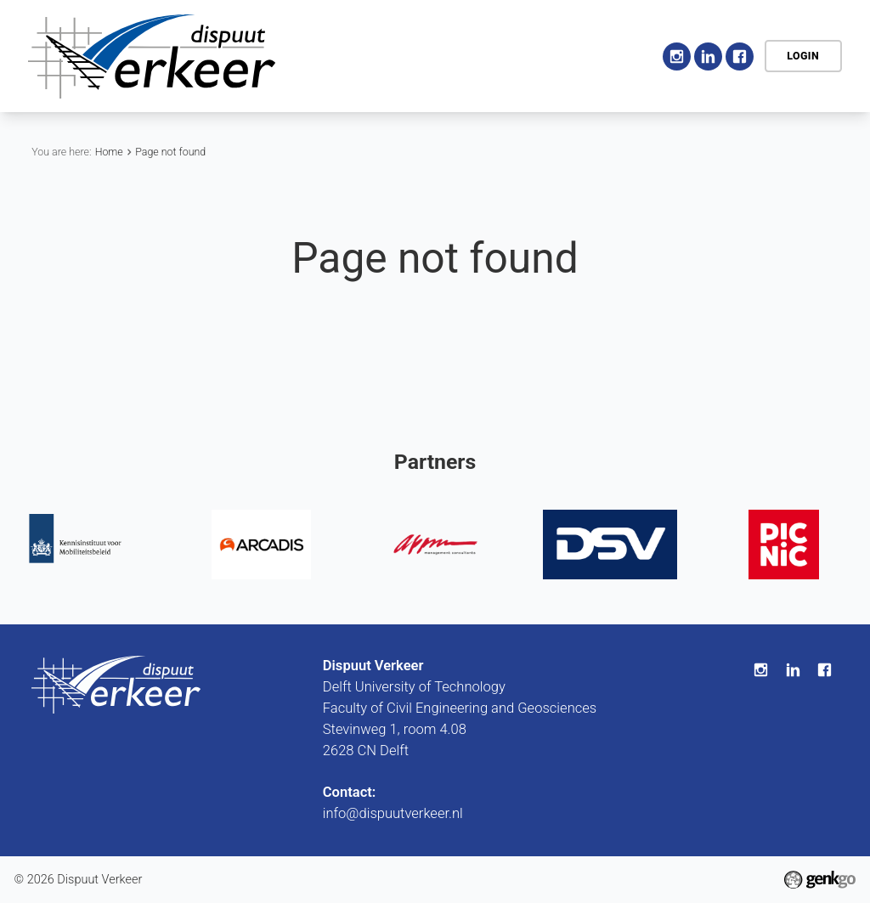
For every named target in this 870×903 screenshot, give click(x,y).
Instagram (677, 56)
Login (803, 55)
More (610, 56)
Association (432, 55)
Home (360, 56)
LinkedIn (708, 56)
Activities (526, 55)
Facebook (740, 56)
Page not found (170, 151)
